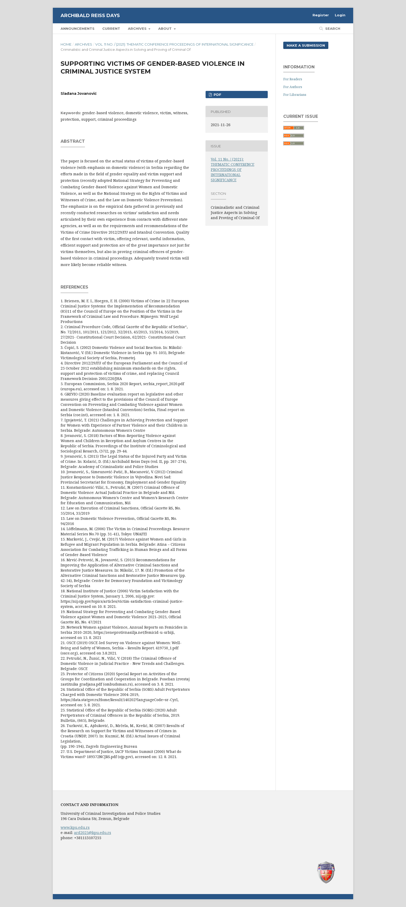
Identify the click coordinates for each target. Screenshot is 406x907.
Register (321, 15)
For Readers (292, 79)
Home (66, 44)
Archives (138, 28)
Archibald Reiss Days (90, 15)
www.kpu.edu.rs (75, 827)
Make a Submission (306, 45)
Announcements (78, 28)
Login (340, 15)
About (165, 28)
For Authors (292, 86)
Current (111, 28)
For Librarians (294, 94)
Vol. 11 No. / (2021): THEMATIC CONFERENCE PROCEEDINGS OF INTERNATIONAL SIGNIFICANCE (174, 44)
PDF (217, 94)
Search (332, 28)
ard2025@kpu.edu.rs (92, 832)
